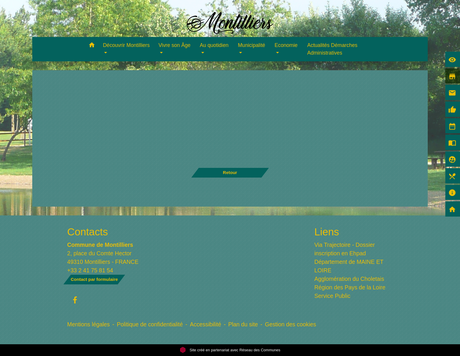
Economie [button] (286, 45)
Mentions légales (88, 324)
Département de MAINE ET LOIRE (348, 266)
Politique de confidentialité (150, 324)
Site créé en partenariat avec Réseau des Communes (230, 350)
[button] (91, 46)
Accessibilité (205, 324)
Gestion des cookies (290, 324)
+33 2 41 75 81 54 (90, 270)
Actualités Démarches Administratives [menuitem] (332, 49)
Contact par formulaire (94, 279)
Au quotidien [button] (214, 45)
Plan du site (243, 324)
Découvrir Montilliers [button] (126, 45)
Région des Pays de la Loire (349, 287)
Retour (230, 172)
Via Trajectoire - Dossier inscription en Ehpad (344, 249)
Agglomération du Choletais (349, 279)
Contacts (87, 231)
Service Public (332, 296)
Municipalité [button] (251, 45)
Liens (326, 231)
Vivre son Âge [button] (174, 45)
